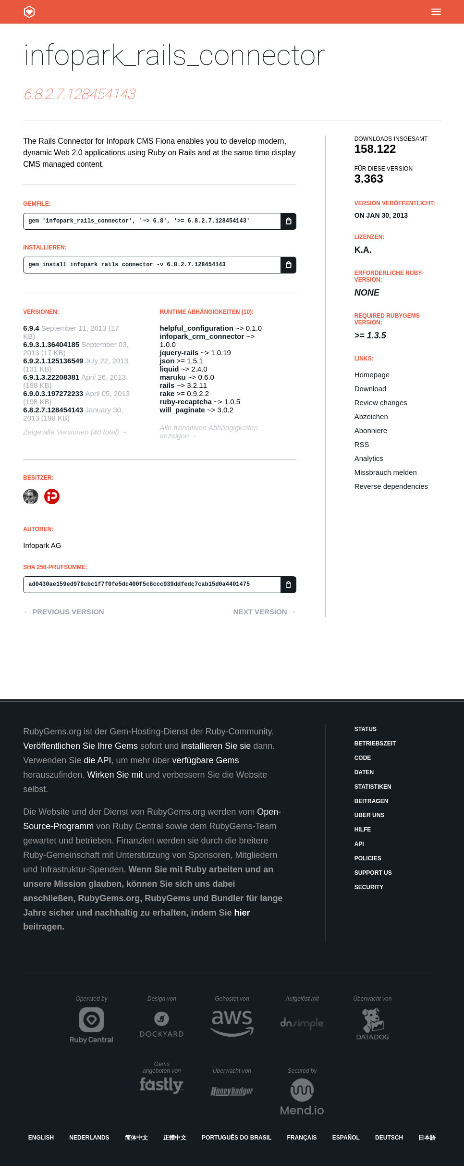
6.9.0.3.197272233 (53, 393)
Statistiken (372, 786)
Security (369, 887)
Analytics (368, 458)
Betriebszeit (375, 743)
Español (346, 1137)
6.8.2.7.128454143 (53, 410)
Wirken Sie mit (115, 775)
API (359, 844)
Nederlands (89, 1137)
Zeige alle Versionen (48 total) (71, 432)
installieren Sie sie (216, 746)
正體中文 (174, 1137)
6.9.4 (31, 328)
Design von (165, 998)
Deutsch (389, 1137)
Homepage (372, 375)
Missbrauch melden (385, 472)
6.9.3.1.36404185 (51, 344)
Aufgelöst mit (304, 998)
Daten (364, 772)
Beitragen (371, 801)
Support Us (373, 872)
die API (97, 760)
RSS (361, 444)
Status (365, 729)
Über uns (369, 815)
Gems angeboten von (163, 1067)
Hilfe (362, 829)
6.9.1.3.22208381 (51, 377)
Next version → (264, 612)
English (41, 1137)
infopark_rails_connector (174, 55)
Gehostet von (234, 998)
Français (302, 1137)
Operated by (94, 1002)
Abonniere (370, 430)
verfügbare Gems (205, 760)
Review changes (380, 402)
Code (362, 758)
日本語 (427, 1137)
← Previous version (63, 612)
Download (370, 389)
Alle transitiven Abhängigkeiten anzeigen (208, 431)
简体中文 (136, 1137)
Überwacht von (373, 998)
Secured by (306, 1070)
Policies (367, 858)
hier (242, 913)
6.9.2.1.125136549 (53, 361)
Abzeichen (371, 416)
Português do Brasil (236, 1137)
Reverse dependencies (391, 486)
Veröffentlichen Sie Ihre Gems (80, 746)
